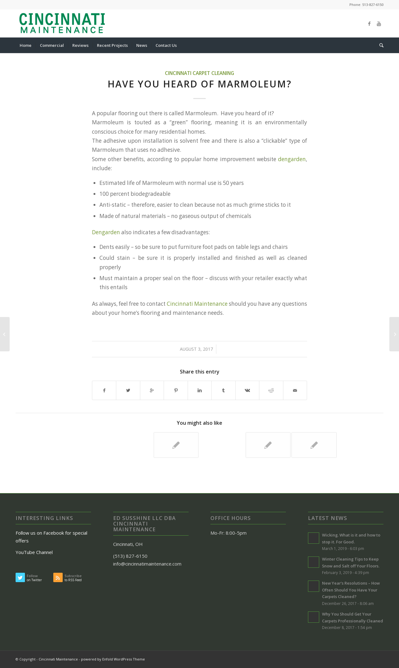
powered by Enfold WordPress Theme (113, 659)
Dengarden (106, 232)
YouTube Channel (35, 552)
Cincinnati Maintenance (197, 303)
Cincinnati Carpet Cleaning (199, 73)
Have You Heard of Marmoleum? (199, 83)
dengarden (292, 159)
